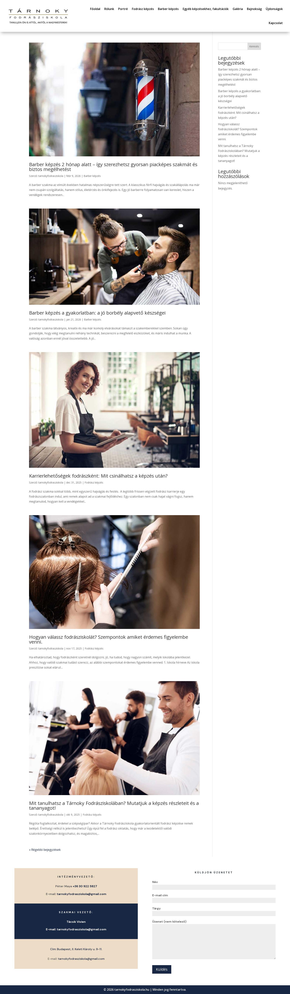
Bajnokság (254, 9)
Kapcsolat (276, 23)
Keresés (254, 46)
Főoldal (95, 9)
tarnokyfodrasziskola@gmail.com (81, 894)
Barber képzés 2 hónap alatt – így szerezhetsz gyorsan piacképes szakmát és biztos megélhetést (113, 166)
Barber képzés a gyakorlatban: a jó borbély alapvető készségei (97, 312)
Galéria (238, 9)
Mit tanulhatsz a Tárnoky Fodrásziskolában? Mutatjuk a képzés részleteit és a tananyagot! (114, 805)
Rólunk (109, 9)
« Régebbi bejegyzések (45, 850)
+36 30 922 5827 (85, 886)
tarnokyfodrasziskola (50, 176)
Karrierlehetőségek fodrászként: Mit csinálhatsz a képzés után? (98, 475)
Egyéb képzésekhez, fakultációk (206, 9)
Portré (123, 9)
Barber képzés (168, 9)
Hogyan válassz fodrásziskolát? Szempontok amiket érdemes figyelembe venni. (108, 639)
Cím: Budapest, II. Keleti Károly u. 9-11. (76, 949)
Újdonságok (274, 9)
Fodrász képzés (143, 9)
